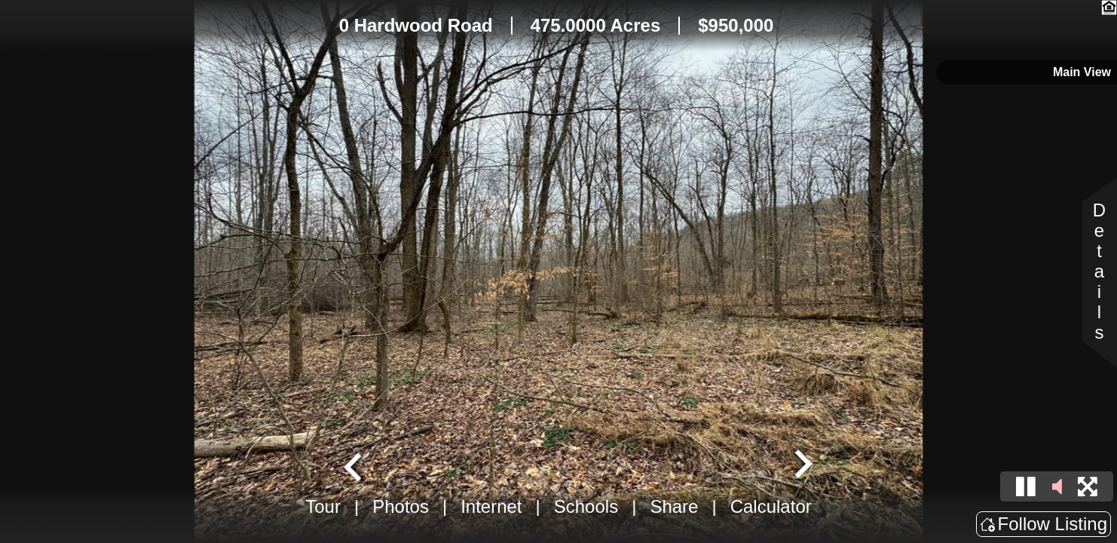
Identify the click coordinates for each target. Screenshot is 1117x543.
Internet (491, 506)
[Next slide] (801, 465)
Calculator (771, 506)
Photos (400, 506)
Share (674, 506)
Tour (323, 506)
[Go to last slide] (355, 465)
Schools (586, 506)
